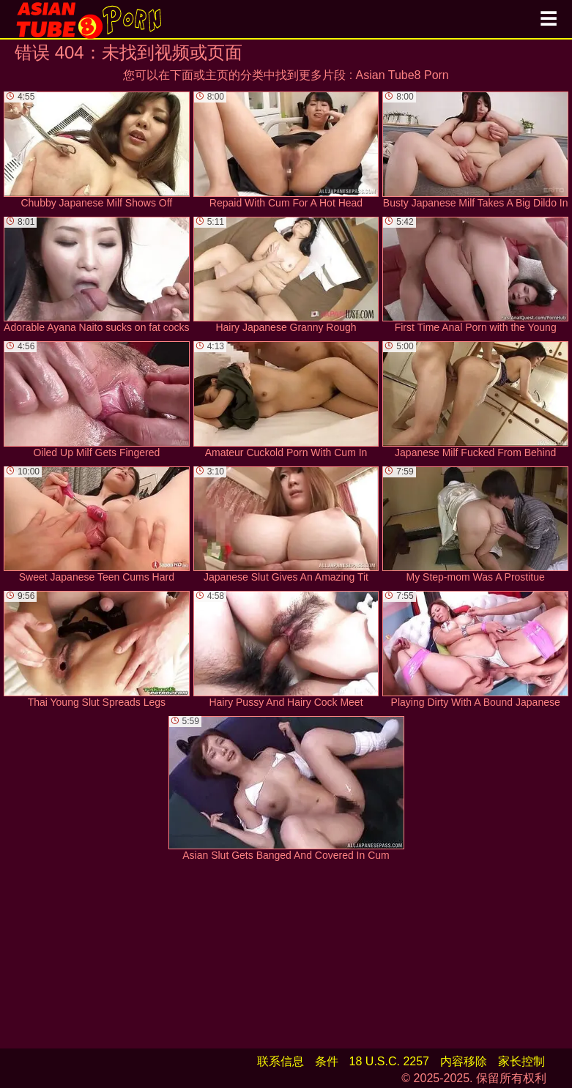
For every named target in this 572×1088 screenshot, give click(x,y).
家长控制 (521, 1061)
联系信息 (280, 1061)
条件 (326, 1061)
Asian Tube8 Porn (402, 75)
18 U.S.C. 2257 (389, 1061)
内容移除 (463, 1061)
